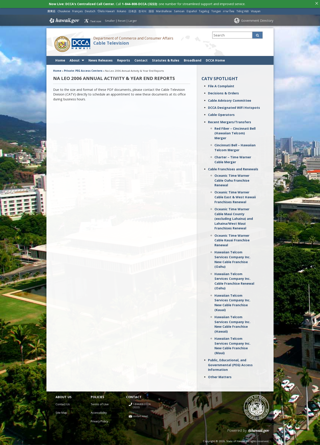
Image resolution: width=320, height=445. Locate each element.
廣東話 (51, 10)
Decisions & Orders (223, 92)
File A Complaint (221, 85)
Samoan (179, 10)
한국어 (142, 10)
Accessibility (99, 411)
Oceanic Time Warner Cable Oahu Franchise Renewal (231, 179)
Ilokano (121, 10)
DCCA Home (215, 59)
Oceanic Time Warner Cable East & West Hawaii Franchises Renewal (235, 196)
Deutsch (90, 10)
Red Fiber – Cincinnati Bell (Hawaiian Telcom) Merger (235, 132)
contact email (140, 415)
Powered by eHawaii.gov (248, 431)
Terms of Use (100, 403)
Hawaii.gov (64, 19)
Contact (141, 59)
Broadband (192, 59)
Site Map (61, 411)
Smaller (110, 20)
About (75, 59)
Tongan (216, 10)
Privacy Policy (99, 420)
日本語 (132, 10)
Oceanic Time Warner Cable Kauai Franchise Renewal (232, 239)
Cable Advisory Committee (229, 99)
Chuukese (64, 10)
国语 (151, 10)
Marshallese (164, 10)
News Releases (100, 59)
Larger (132, 20)
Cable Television (111, 42)
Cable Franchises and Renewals (233, 168)
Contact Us (63, 403)
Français (77, 10)
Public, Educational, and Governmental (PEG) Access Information (230, 364)
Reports (123, 59)
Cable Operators (221, 113)
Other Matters (220, 376)
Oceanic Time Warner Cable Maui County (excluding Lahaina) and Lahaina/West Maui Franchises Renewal (233, 217)
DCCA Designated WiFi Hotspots (234, 106)
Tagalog (204, 10)
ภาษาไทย (228, 10)
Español (192, 10)
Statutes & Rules (165, 59)
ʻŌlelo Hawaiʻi (106, 10)
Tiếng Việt (242, 10)
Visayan (255, 10)
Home (60, 59)
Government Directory (257, 19)
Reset (122, 20)
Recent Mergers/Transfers (229, 121)
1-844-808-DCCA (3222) (142, 404)
